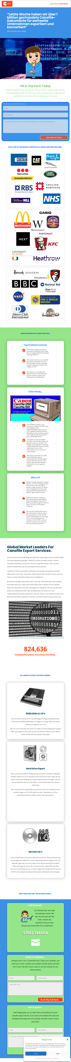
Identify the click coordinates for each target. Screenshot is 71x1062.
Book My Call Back (50, 1031)
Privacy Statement (47, 1058)
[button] (67, 1040)
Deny (57, 1053)
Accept (36, 1053)
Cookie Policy (39, 1058)
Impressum (55, 1058)
